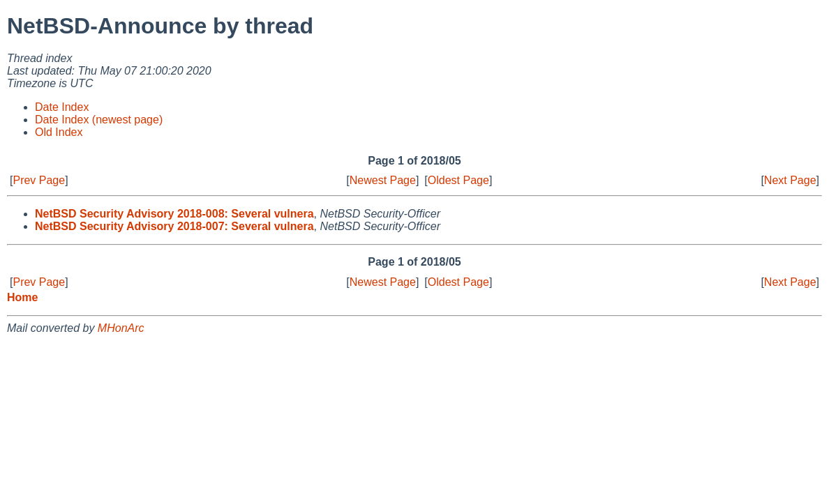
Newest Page (383, 180)
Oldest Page (458, 180)
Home (22, 297)
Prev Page (39, 180)
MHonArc (121, 328)
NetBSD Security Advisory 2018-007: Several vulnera (174, 226)
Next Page (790, 180)
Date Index (62, 107)
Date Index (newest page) (99, 120)
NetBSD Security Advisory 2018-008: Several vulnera (174, 214)
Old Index (58, 132)
